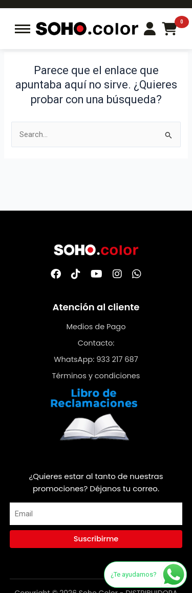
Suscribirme (96, 539)
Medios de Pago (95, 327)
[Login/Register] (150, 28)
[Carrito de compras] (169, 28)
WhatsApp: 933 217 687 (96, 359)
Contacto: (96, 343)
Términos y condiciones (96, 376)
